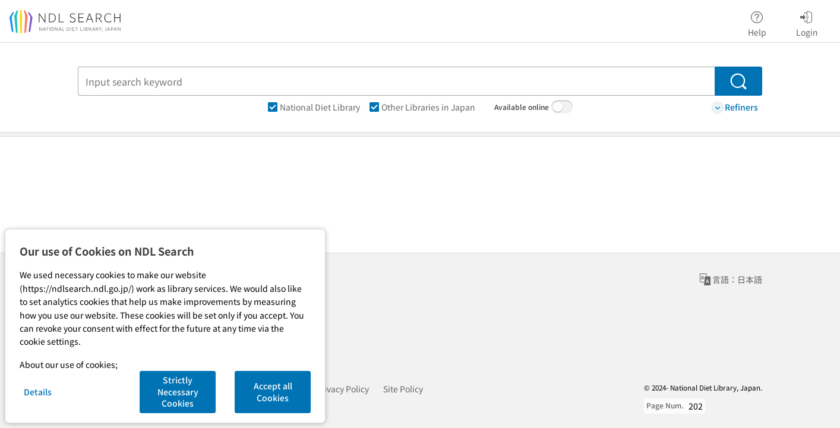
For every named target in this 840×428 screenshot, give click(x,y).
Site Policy (403, 389)
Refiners (735, 107)
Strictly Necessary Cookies (177, 391)
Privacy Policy (342, 389)
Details (38, 392)
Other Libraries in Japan (422, 107)
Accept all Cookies (273, 392)
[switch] (562, 107)
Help (757, 22)
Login (807, 22)
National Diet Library (314, 107)
